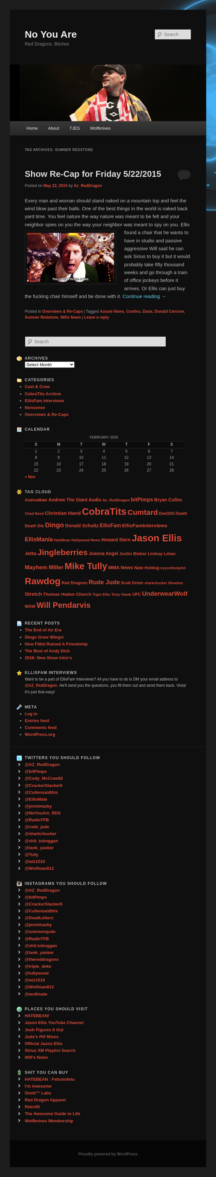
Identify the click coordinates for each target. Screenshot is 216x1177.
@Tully (32, 854)
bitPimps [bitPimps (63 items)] (142, 499)
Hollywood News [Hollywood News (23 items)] (86, 540)
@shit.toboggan (41, 945)
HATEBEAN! (37, 1015)
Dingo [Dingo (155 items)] (54, 525)
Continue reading (144, 296)
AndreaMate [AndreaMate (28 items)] (36, 500)
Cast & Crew (37, 386)
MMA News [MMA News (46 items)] (120, 567)
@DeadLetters (39, 917)
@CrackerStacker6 (43, 785)
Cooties (133, 311)
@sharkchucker (41, 833)
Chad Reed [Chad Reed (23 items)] (34, 513)
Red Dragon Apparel (45, 1099)
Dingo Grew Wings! (44, 637)
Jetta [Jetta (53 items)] (30, 553)
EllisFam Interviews (44, 400)
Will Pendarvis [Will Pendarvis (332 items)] (64, 605)
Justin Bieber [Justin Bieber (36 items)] (133, 553)
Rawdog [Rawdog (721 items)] (43, 581)
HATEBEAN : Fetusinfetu (50, 1079)
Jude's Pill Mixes (42, 1036)
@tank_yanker (39, 847)
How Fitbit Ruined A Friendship (56, 644)
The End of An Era (43, 629)
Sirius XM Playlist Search (50, 1050)
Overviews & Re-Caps (62, 311)
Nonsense (35, 407)
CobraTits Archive (43, 393)
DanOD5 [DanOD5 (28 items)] (166, 513)
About (53, 128)
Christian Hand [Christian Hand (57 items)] (63, 513)
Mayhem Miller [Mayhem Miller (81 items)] (44, 567)
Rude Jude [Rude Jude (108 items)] (104, 582)
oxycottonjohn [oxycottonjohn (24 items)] (173, 568)
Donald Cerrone (169, 311)
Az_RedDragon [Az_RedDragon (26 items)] (116, 500)
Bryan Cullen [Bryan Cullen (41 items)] (168, 499)
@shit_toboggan (41, 840)
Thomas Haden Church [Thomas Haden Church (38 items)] (67, 594)
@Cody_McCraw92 (44, 778)
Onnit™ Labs (38, 1093)
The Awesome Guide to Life (52, 1113)
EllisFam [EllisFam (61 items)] (110, 525)
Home (32, 128)
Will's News (36, 1057)
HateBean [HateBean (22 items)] (62, 540)
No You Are (51, 34)
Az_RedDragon (88, 185)
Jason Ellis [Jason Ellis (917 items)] (157, 537)
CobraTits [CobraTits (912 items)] (104, 511)
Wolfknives (100, 128)
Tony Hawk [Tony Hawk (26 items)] (121, 594)
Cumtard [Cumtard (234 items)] (142, 512)
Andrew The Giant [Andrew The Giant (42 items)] (68, 499)
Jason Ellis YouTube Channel (54, 1022)
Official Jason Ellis (44, 1043)
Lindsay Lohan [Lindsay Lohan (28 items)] (161, 553)
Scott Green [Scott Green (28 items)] (132, 583)
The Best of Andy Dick (47, 650)
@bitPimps (36, 771)
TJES (75, 128)
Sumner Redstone (41, 317)
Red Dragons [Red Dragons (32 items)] (75, 582)
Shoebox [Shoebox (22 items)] (175, 583)
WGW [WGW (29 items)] (30, 606)
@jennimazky (38, 806)
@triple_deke (38, 966)
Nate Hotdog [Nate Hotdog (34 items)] (146, 567)
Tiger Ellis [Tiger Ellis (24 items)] (101, 594)
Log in (31, 713)
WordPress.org (40, 734)
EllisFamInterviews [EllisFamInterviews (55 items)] (144, 525)
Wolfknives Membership (49, 1120)
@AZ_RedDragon (42, 764)
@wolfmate (36, 994)
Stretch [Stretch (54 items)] (33, 594)
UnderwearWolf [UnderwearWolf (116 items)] (164, 593)
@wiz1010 (35, 861)
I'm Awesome (38, 1086)
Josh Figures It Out (44, 1029)
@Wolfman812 (39, 868)
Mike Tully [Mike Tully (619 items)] (86, 566)
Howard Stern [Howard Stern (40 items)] (116, 539)
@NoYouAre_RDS (43, 813)
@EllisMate (36, 799)
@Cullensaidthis (41, 792)
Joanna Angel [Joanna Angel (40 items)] (103, 553)
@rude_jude (37, 826)
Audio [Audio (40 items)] (95, 499)
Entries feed (37, 720)
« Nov (30, 477)
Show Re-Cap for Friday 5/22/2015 (93, 174)
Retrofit (32, 1106)
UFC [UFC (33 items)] (136, 594)
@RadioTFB (37, 819)
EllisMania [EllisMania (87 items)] (39, 539)
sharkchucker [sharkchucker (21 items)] (155, 583)
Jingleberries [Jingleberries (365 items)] (62, 552)
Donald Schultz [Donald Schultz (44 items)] (82, 525)
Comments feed (41, 727)
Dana (147, 311)
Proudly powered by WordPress (108, 1154)
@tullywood (37, 973)
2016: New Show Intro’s (48, 657)
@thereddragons (42, 959)
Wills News (70, 317)
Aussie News (112, 311)
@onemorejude (40, 931)
